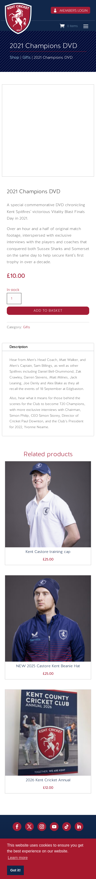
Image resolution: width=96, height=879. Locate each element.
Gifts (26, 57)
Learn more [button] (18, 858)
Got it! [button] (15, 870)
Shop (14, 57)
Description (18, 347)
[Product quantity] (14, 298)
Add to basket (48, 310)
